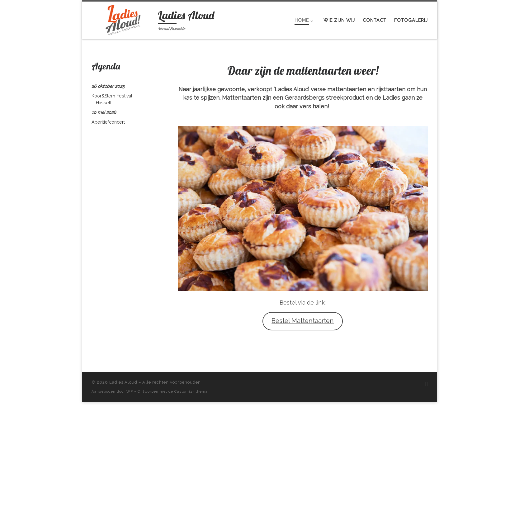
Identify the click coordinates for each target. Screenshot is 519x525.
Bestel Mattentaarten (302, 320)
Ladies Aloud (123, 382)
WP (129, 391)
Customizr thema (191, 391)
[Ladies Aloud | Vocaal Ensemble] (124, 19)
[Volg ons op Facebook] (426, 384)
